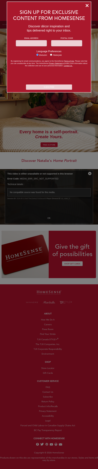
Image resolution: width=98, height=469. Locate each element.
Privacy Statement (56, 63)
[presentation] (49, 76)
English (43, 55)
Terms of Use (69, 61)
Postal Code (67, 38)
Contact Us (68, 66)
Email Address (31, 38)
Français (57, 55)
